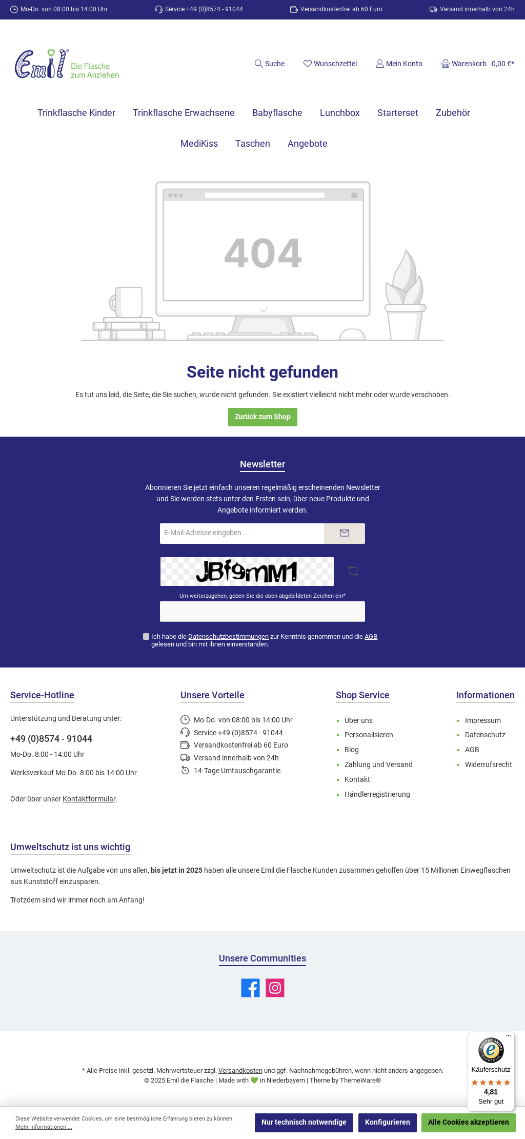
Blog (352, 749)
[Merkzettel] (330, 63)
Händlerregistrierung (377, 794)
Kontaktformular (89, 799)
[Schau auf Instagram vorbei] (275, 987)
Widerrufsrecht (488, 764)
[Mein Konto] (399, 63)
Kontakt (357, 779)
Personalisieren (369, 735)
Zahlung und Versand (379, 764)
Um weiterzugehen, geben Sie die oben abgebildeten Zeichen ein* (262, 596)
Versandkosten (240, 1070)
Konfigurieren (387, 1122)
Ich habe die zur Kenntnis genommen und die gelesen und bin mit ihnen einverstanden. (264, 640)
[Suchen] (269, 63)
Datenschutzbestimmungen (228, 636)
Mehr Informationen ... (43, 1127)
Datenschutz (485, 735)
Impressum (483, 720)
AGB (371, 636)
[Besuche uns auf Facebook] (250, 987)
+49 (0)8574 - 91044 (51, 738)
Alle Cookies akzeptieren (468, 1122)
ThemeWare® (360, 1080)
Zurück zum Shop (263, 417)
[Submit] (344, 533)
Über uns (359, 720)
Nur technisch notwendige (304, 1122)
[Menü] (508, 1038)
